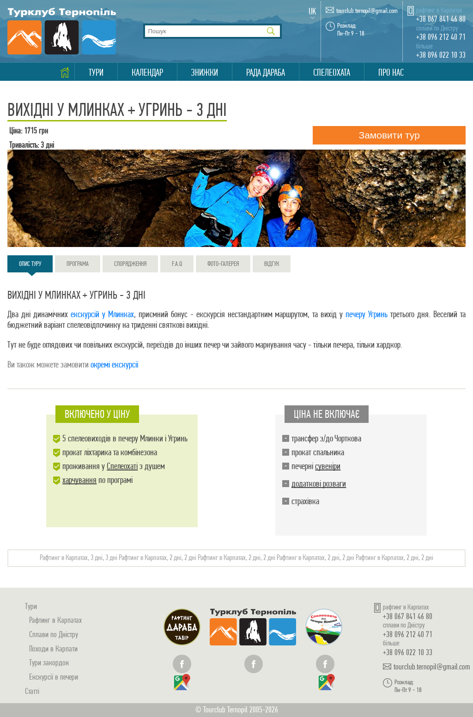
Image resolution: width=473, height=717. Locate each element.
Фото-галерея (223, 263)
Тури (96, 72)
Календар (147, 72)
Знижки (204, 72)
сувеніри (327, 466)
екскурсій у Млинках (102, 314)
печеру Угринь (367, 314)
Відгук (271, 263)
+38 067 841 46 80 (441, 19)
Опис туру (30, 265)
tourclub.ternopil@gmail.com (367, 11)
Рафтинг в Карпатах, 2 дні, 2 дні (157, 557)
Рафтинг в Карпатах (55, 620)
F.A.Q (177, 263)
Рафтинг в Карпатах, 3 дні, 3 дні (78, 557)
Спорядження (130, 263)
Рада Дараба (265, 72)
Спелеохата (331, 72)
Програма (78, 263)
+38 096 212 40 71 (441, 37)
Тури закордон (49, 662)
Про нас (391, 72)
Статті (32, 691)
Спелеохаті (122, 466)
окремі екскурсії (114, 364)
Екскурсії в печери (53, 676)
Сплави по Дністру (53, 634)
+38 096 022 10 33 (441, 55)
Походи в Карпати (53, 648)
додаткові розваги (318, 483)
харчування (79, 480)
